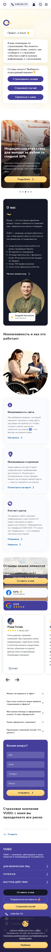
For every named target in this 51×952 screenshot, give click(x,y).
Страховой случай (26, 88)
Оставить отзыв (25, 892)
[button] (20, 191)
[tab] (25, 593)
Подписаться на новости (25, 899)
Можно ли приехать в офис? (21, 693)
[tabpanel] (25, 644)
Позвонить (13, 539)
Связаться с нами (25, 97)
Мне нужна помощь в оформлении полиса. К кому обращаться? (24, 713)
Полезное (9, 874)
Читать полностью (19, 274)
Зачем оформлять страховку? (21, 722)
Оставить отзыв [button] (25, 580)
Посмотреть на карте (19, 487)
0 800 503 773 (14, 914)
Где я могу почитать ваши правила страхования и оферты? (24, 702)
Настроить (13, 437)
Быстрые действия (15, 882)
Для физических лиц (16, 866)
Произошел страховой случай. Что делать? (24, 731)
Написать (13, 544)
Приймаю (25, 945)
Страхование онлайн (25, 79)
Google (14, 668)
